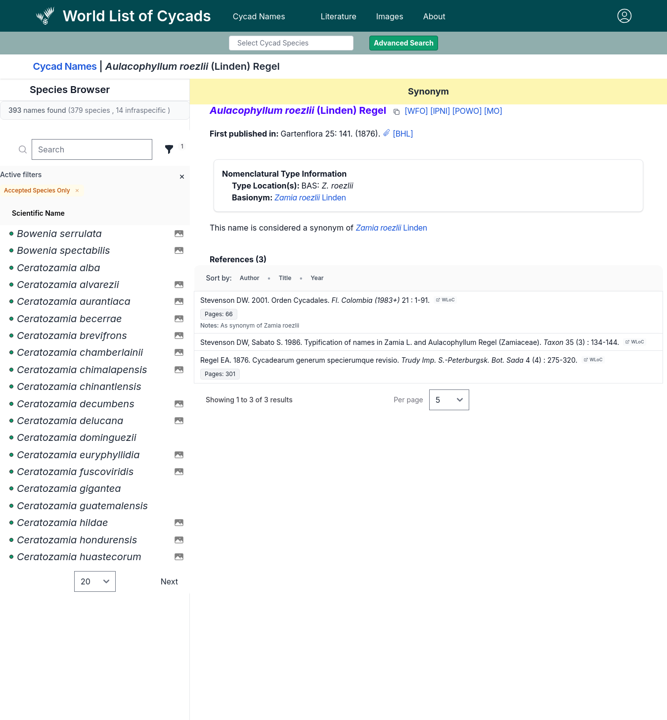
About (434, 16)
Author (250, 278)
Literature (338, 16)
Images (389, 16)
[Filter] (169, 149)
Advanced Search (404, 43)
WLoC (445, 299)
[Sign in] (624, 16)
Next (169, 581)
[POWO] (467, 111)
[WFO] (416, 111)
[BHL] (403, 134)
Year (317, 278)
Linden (310, 197)
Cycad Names (259, 16)
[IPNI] (440, 111)
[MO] (493, 111)
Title (285, 278)
